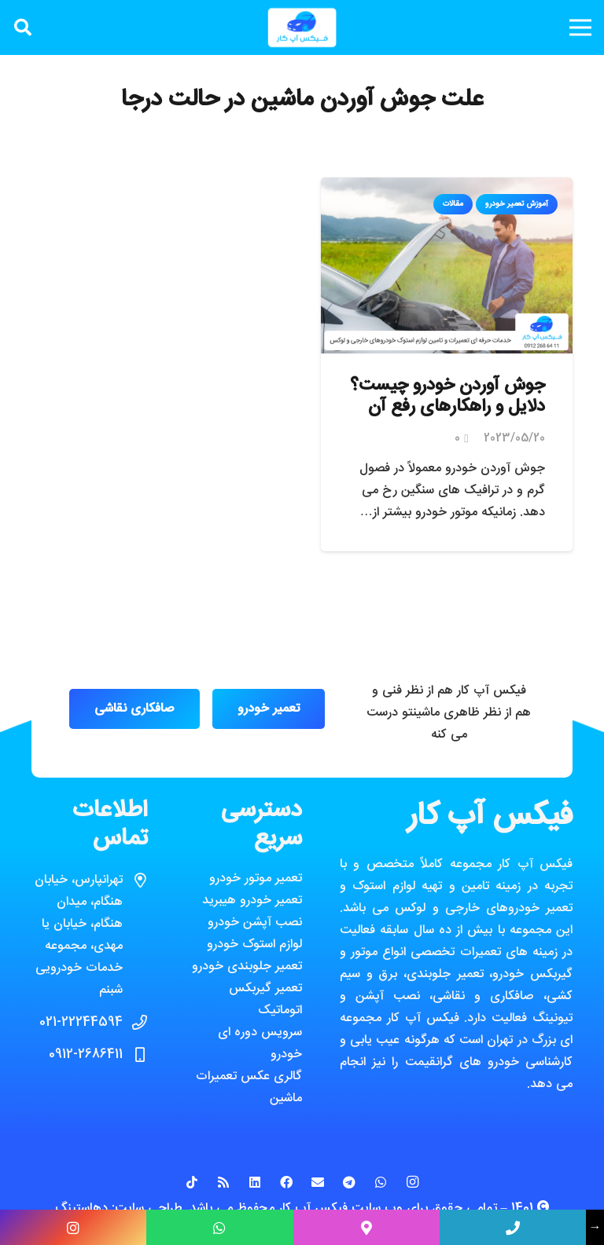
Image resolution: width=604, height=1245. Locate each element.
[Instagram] (412, 1182)
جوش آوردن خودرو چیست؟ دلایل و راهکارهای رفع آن (447, 397)
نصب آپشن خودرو (255, 922)
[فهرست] (580, 27)
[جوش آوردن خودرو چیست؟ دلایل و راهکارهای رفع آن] (447, 188)
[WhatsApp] (380, 1182)
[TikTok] (192, 1182)
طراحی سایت (148, 1208)
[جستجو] (23, 28)
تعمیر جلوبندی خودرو (247, 966)
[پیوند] (302, 27)
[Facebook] (286, 1182)
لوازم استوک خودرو (254, 944)
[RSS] (223, 1182)
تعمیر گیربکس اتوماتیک (265, 999)
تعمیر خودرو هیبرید (252, 900)
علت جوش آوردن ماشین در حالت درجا (302, 100)
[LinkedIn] (255, 1182)
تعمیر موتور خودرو (255, 878)
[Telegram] (349, 1182)
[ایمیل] (317, 1182)
